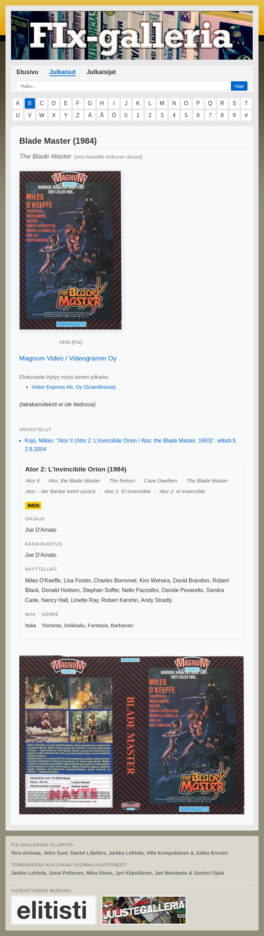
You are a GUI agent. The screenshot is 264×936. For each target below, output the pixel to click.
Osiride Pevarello (182, 590)
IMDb (34, 505)
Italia (30, 625)
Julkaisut (63, 72)
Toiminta (51, 625)
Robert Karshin (119, 600)
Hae (239, 86)
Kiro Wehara (155, 580)
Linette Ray (84, 600)
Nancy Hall (54, 600)
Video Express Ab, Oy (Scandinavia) (74, 387)
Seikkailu (74, 625)
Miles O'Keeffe (42, 580)
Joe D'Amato (40, 530)
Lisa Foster (77, 580)
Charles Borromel (115, 580)
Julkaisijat (101, 72)
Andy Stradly (156, 600)
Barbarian (122, 625)
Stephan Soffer (100, 590)
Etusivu (27, 72)
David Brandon (191, 580)
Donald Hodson (60, 590)
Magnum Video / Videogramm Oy (68, 358)
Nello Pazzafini (140, 590)
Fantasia (98, 625)
